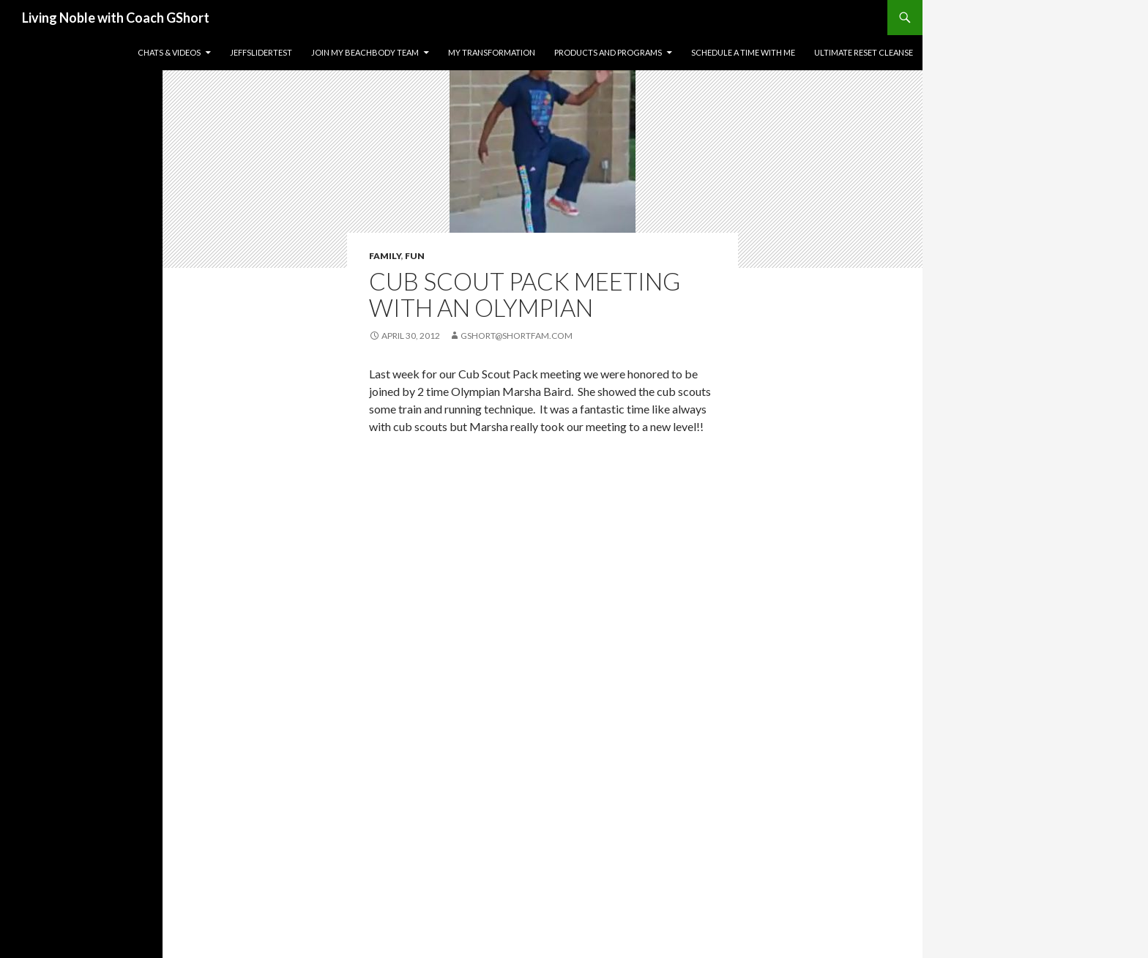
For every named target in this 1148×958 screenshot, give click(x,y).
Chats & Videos (169, 52)
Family (385, 255)
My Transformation (491, 52)
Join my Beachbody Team (365, 52)
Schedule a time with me (743, 52)
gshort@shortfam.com (517, 335)
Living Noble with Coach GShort (115, 18)
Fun (415, 255)
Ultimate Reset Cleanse (863, 52)
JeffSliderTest (261, 52)
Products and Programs (608, 52)
